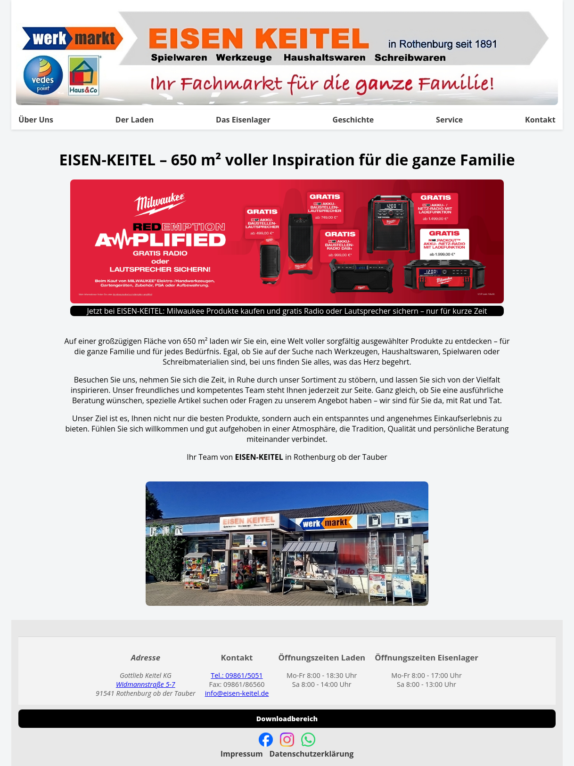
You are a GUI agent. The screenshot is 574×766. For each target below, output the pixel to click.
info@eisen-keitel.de (237, 693)
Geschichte (353, 119)
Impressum (242, 754)
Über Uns (35, 119)
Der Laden (134, 119)
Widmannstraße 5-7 (145, 684)
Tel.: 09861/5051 (236, 675)
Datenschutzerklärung (311, 754)
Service (449, 119)
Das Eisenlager (243, 119)
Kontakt (540, 119)
